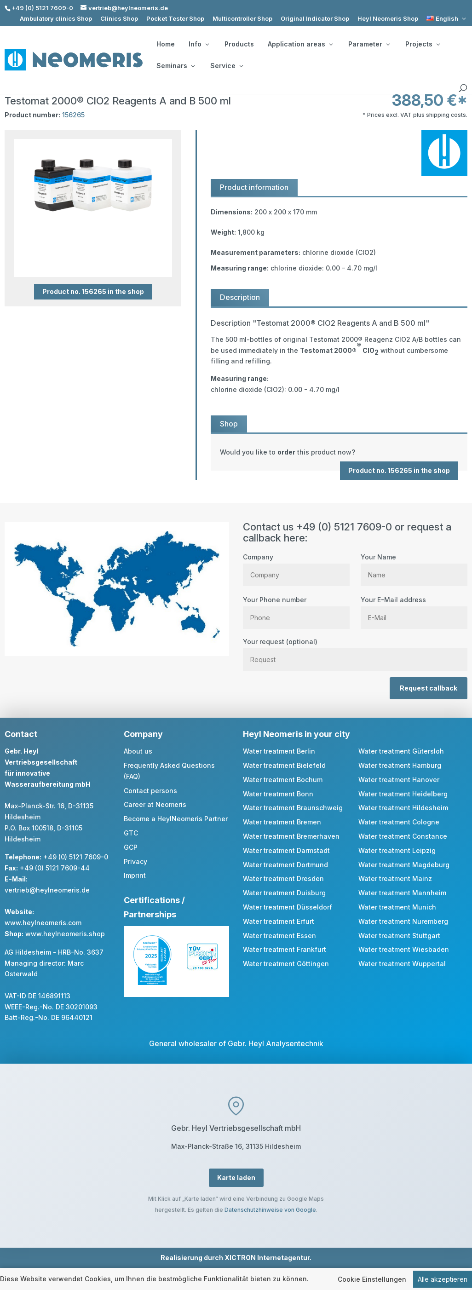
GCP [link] (131, 847)
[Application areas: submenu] (331, 44)
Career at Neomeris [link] (155, 804)
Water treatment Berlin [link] (279, 751)
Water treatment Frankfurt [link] (284, 949)
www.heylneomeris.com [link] (43, 923)
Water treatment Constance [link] (402, 836)
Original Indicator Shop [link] (315, 19)
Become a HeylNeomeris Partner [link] (176, 819)
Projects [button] (422, 44)
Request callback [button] (428, 688)
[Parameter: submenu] (388, 44)
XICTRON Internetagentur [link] (267, 1257)
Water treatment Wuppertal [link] (402, 964)
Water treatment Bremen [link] (282, 822)
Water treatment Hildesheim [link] (403, 808)
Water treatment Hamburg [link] (399, 765)
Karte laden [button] (236, 1177)
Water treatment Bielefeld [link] (284, 765)
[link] (446, 19)
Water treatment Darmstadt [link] (286, 850)
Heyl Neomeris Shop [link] (387, 19)
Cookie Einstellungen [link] (372, 1279)
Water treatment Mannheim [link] (402, 893)
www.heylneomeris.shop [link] (65, 934)
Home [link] (165, 44)
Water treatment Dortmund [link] (285, 865)
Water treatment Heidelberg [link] (403, 794)
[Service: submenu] (241, 66)
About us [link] (138, 751)
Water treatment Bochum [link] (282, 779)
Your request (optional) (355, 650)
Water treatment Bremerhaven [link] (291, 836)
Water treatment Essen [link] (279, 935)
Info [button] (199, 44)
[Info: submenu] (207, 44)
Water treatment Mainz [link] (395, 878)
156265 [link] (73, 115)
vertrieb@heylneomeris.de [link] (47, 890)
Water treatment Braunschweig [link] (293, 808)
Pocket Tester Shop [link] (175, 19)
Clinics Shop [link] (119, 19)
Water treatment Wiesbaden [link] (403, 949)
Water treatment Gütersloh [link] (401, 751)
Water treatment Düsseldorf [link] (287, 907)
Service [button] (226, 66)
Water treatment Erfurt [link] (278, 921)
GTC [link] (131, 833)
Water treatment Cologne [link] (398, 822)
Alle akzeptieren (442, 1279)
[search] (462, 88)
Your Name (414, 566)
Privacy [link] (135, 861)
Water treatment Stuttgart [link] (399, 935)
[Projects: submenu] (438, 44)
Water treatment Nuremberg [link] (403, 921)
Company (296, 566)
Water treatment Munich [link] (397, 907)
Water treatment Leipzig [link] (397, 850)
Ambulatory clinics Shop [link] (56, 19)
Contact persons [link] (150, 791)
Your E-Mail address (414, 609)
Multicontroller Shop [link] (242, 19)
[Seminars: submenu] (193, 66)
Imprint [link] (135, 875)
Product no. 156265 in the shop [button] (93, 291)
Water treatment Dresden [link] (283, 878)
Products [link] (239, 44)
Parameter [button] (369, 44)
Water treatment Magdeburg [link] (403, 865)
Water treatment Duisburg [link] (284, 893)
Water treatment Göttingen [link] (286, 964)
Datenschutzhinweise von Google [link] (270, 1209)
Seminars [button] (175, 66)
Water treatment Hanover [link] (398, 779)
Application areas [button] (300, 44)
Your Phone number (296, 609)
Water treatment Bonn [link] (278, 794)
